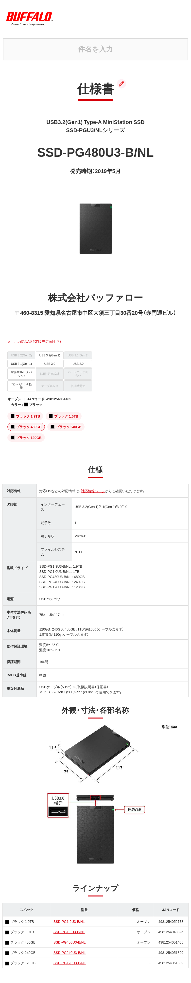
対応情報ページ (93, 490)
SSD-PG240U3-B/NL (69, 952)
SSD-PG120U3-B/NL (69, 962)
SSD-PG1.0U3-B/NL (69, 931)
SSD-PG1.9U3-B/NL (69, 921)
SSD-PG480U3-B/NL (69, 942)
